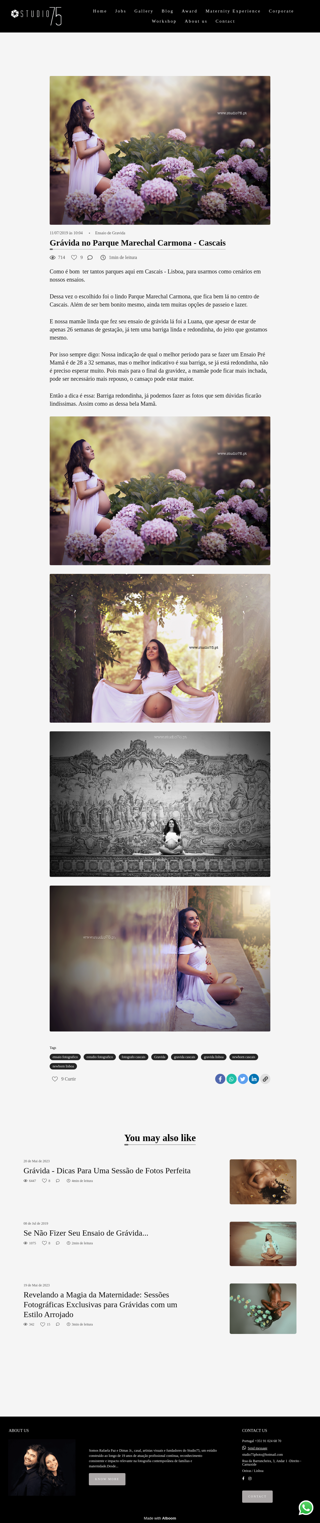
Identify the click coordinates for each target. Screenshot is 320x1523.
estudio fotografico (100, 1057)
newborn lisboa (63, 1066)
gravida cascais (184, 1057)
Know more (107, 1479)
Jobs (121, 11)
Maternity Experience (233, 11)
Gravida (160, 1057)
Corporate (281, 11)
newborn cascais (243, 1057)
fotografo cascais (133, 1057)
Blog (168, 11)
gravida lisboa (214, 1057)
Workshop (164, 21)
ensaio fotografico (65, 1057)
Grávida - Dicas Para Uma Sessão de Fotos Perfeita (107, 1170)
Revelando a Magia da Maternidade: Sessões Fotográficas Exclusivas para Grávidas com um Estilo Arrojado (100, 1304)
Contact (225, 21)
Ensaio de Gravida (110, 233)
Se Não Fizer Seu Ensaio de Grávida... (86, 1232)
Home (100, 11)
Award (189, 11)
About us (196, 21)
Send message (257, 1448)
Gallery (144, 11)
